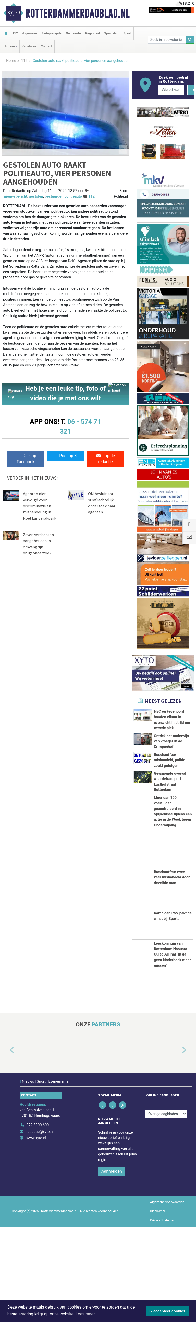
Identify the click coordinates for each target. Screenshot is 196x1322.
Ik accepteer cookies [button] (167, 1311)
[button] (6, 1145)
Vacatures (29, 46)
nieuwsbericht (15, 196)
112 (15, 33)
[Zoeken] (190, 40)
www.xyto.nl (36, 1233)
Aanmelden (111, 1267)
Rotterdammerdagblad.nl (78, 13)
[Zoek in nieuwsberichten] (167, 40)
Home (11, 60)
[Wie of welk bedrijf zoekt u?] (171, 90)
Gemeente (73, 33)
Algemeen (29, 33)
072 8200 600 (37, 1220)
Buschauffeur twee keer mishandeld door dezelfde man (172, 972)
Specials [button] (110, 33)
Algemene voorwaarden (167, 1298)
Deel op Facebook (25, 458)
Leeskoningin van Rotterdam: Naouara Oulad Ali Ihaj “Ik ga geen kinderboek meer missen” (172, 1050)
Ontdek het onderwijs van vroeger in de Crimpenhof (171, 769)
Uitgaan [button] (9, 46)
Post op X (65, 455)
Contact (46, 46)
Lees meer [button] (85, 1314)
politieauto (73, 196)
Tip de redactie (105, 458)
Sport (127, 33)
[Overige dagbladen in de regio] (166, 1209)
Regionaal (92, 33)
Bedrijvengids (51, 33)
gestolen (36, 196)
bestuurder (54, 196)
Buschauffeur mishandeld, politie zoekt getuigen (169, 816)
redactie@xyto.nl (40, 1227)
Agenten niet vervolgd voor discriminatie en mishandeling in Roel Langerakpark (39, 506)
